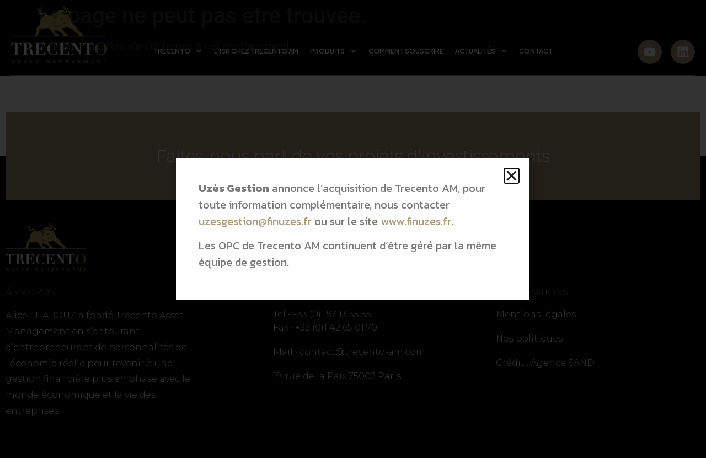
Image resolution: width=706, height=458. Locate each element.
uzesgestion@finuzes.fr (255, 221)
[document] (353, 229)
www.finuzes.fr (416, 221)
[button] (511, 176)
